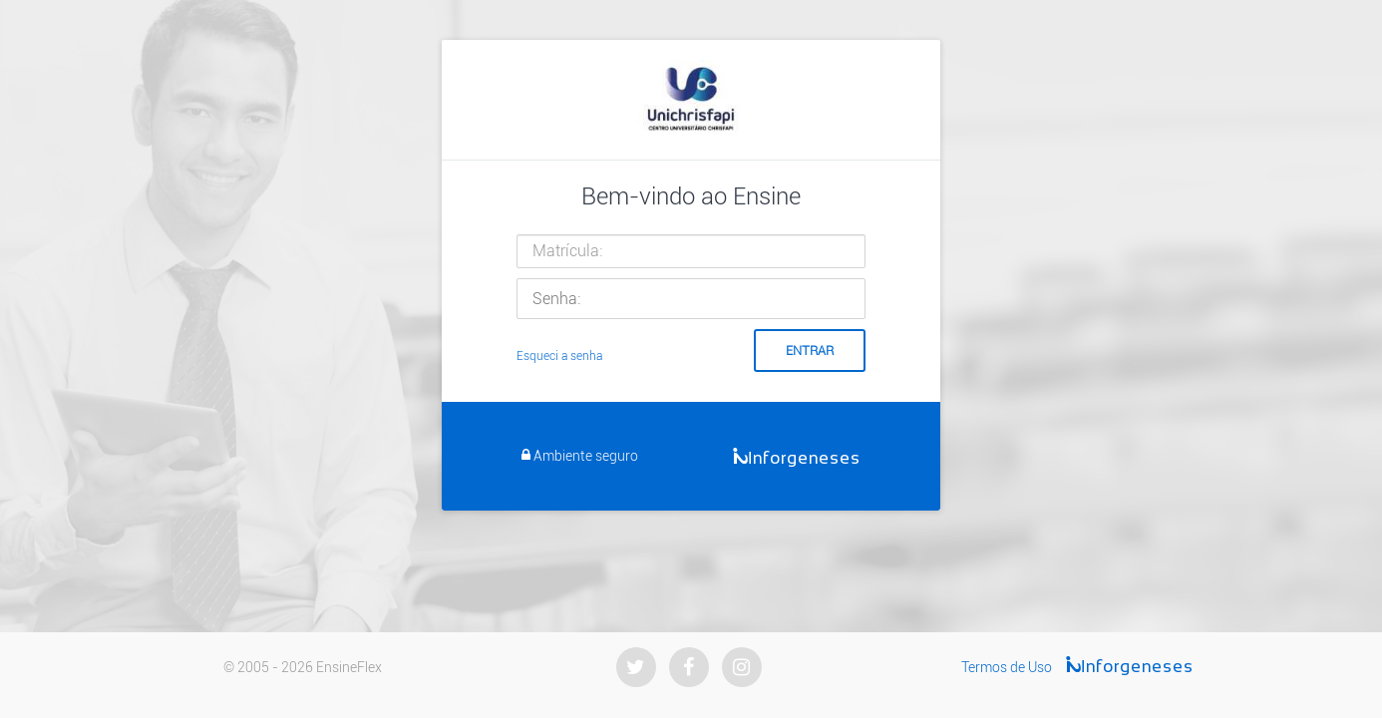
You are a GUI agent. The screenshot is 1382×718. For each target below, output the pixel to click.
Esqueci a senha (559, 356)
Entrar (810, 350)
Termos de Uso (1006, 667)
